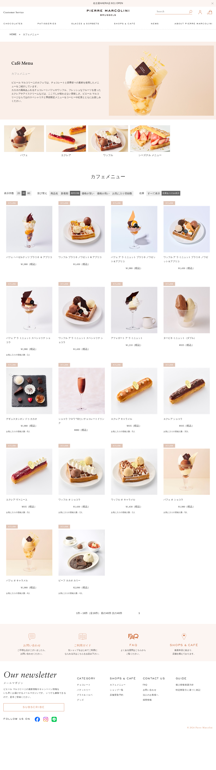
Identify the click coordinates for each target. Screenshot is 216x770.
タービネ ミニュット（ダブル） (179, 338)
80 (28, 193)
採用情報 (147, 700)
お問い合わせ (149, 690)
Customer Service (13, 12)
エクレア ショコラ (172, 419)
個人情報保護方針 (185, 685)
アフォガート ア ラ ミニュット (127, 338)
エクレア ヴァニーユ (16, 499)
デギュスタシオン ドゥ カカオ (21, 419)
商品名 (54, 193)
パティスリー (84, 690)
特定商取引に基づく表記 (188, 690)
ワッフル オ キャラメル (123, 499)
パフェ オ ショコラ (173, 499)
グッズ (80, 700)
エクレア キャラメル (121, 419)
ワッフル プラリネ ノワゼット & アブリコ (79, 257)
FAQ (145, 685)
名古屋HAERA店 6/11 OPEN (108, 3)
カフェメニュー (31, 34)
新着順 (64, 193)
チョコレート (84, 685)
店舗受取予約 (116, 695)
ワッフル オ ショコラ (69, 499)
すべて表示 (154, 193)
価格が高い (103, 193)
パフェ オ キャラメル (17, 580)
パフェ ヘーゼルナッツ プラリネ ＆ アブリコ (29, 257)
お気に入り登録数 (122, 193)
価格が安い (88, 193)
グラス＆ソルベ (85, 695)
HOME (13, 34)
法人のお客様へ (151, 695)
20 (18, 193)
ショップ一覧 (116, 690)
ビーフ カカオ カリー (69, 580)
